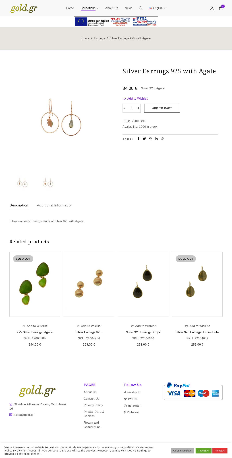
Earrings (99, 38)
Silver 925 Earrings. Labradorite (197, 332)
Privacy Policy (93, 405)
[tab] (19, 206)
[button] (135, 99)
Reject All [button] (220, 450)
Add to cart (162, 108)
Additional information (56, 205)
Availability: (130, 126)
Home (85, 38)
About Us (90, 392)
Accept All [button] (203, 450)
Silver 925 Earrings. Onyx (143, 332)
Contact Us (91, 399)
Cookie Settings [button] (182, 450)
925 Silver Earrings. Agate (35, 332)
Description (19, 205)
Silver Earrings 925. (89, 332)
